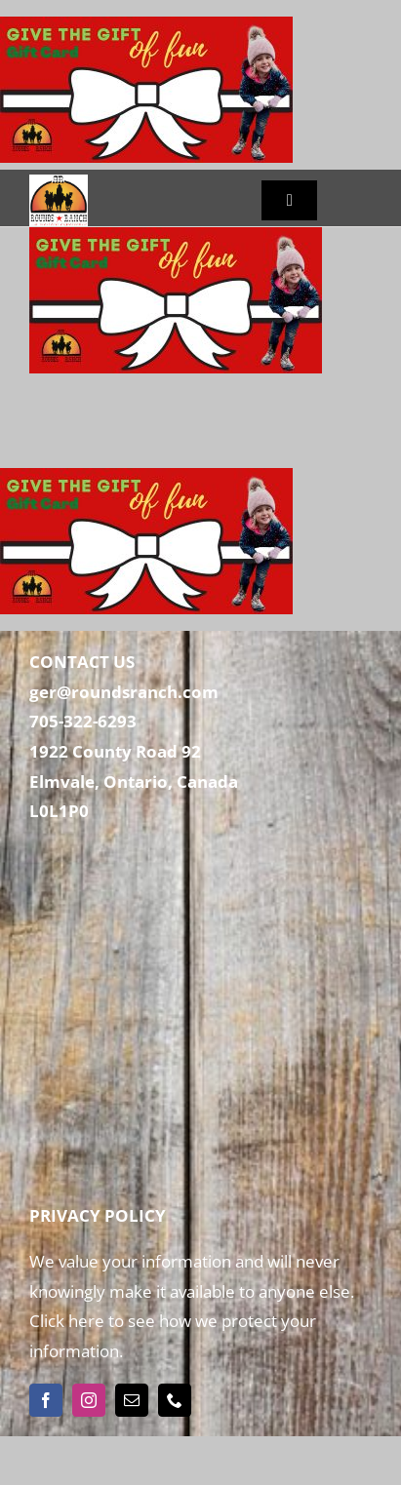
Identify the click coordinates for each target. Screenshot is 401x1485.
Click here (66, 1320)
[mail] (131, 1400)
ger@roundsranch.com (124, 692)
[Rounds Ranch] (58, 183)
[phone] (174, 1400)
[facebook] (45, 1400)
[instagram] (88, 1400)
